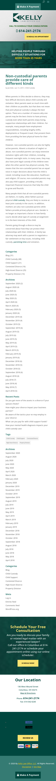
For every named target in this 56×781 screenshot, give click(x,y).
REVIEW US (28, 738)
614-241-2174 (38, 30)
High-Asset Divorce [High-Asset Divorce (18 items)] (12, 443)
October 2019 (11, 324)
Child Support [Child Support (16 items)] (21, 438)
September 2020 (13, 283)
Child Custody (30, 88)
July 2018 (9, 380)
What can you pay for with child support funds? (26, 421)
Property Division (13, 274)
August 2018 (11, 376)
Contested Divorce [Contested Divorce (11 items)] (32, 438)
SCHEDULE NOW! (28, 663)
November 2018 (12, 365)
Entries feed (11, 601)
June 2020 (10, 294)
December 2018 (12, 361)
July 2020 (9, 291)
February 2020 (12, 309)
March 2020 (11, 305)
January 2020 (11, 313)
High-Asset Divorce (14, 270)
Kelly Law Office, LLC (27, 763)
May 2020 (10, 298)
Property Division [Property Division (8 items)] (25, 443)
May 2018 (10, 387)
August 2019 (11, 331)
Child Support (12, 263)
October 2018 (11, 368)
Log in (8, 598)
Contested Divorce (14, 266)
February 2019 (12, 354)
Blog (7, 255)
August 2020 (11, 287)
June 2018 (10, 383)
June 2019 (10, 339)
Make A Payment (29, 5)
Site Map (37, 767)
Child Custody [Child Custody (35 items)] (10, 438)
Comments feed (12, 605)
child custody (19, 200)
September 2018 (13, 372)
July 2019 (9, 335)
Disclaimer (26, 767)
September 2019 (13, 328)
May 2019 (10, 342)
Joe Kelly (10, 88)
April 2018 (10, 391)
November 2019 (12, 320)
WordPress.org (12, 609)
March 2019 (11, 350)
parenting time (20, 242)
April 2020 (10, 302)
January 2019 (11, 357)
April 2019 (10, 346)
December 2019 (12, 317)
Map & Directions (28, 693)
